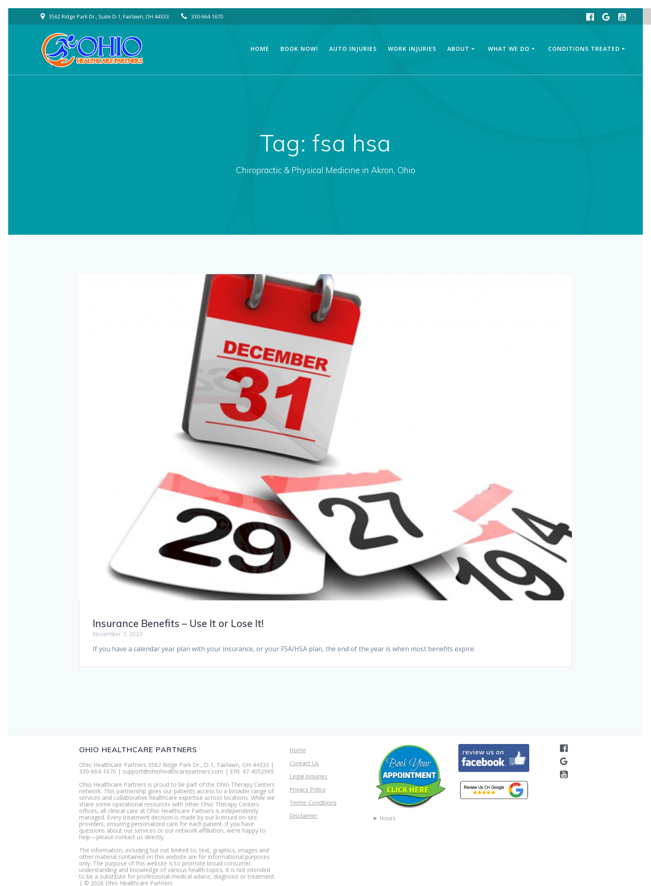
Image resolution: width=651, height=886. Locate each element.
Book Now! (299, 49)
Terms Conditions (313, 802)
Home (259, 49)
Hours (388, 818)
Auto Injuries (353, 49)
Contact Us (304, 763)
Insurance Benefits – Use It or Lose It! (178, 623)
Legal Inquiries (308, 776)
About (458, 49)
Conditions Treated (584, 49)
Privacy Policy (307, 789)
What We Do (509, 49)
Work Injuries (412, 49)
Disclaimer (303, 816)
